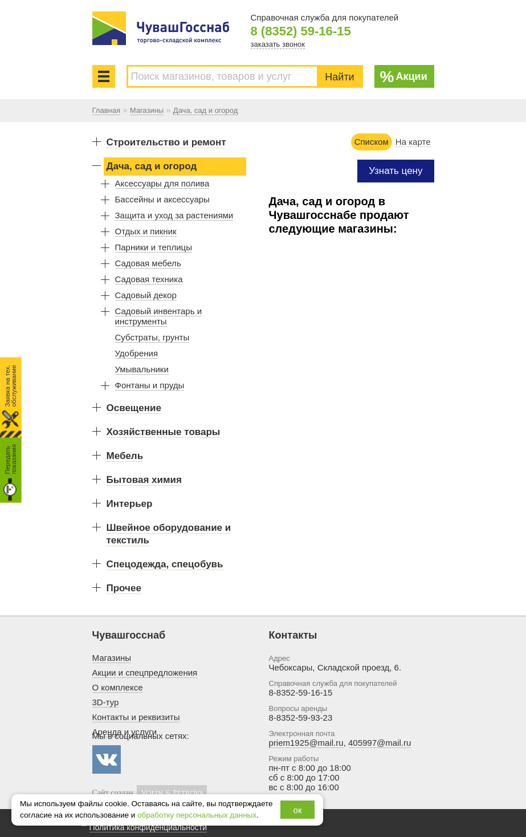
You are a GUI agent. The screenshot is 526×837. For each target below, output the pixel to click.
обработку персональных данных (196, 815)
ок (297, 810)
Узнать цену (395, 170)
